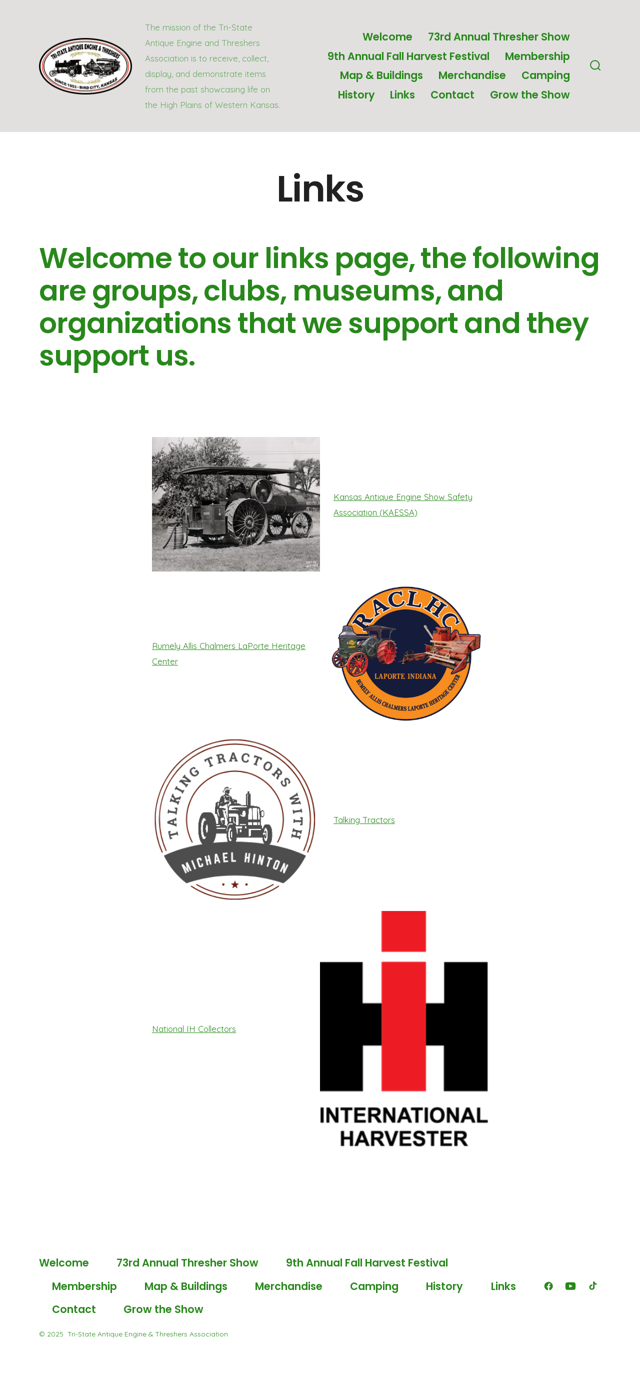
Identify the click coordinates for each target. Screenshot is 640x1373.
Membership (537, 56)
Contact (452, 95)
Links (402, 95)
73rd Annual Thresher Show (499, 37)
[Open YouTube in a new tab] (570, 1286)
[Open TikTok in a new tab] (592, 1286)
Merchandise (472, 75)
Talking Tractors (364, 819)
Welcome (387, 37)
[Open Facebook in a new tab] (549, 1286)
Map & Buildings (381, 75)
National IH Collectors (194, 1029)
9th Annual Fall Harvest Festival (409, 56)
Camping (546, 75)
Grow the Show (530, 95)
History (356, 95)
